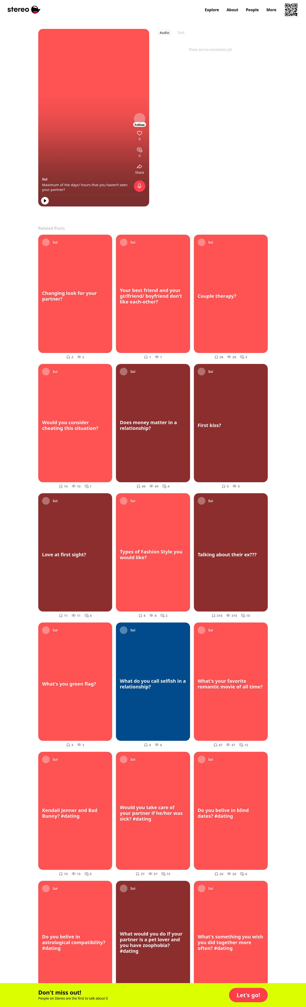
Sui (45, 179)
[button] (248, 995)
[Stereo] (24, 10)
